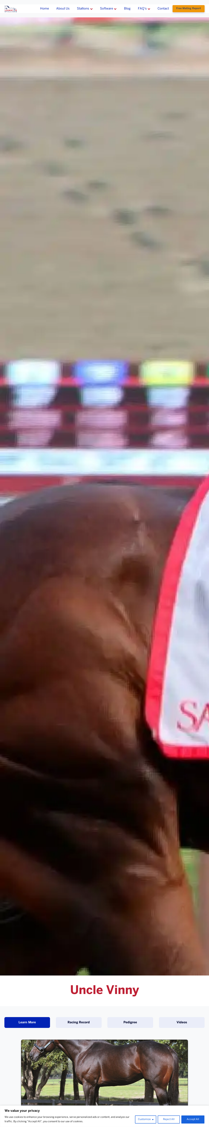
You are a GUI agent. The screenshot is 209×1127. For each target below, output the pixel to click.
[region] (104, 1116)
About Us (63, 8)
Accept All (193, 1119)
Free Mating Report (188, 8)
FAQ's (144, 8)
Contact (163, 8)
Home (44, 8)
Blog (127, 8)
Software (108, 8)
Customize (144, 1119)
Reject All (169, 1119)
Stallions (85, 8)
